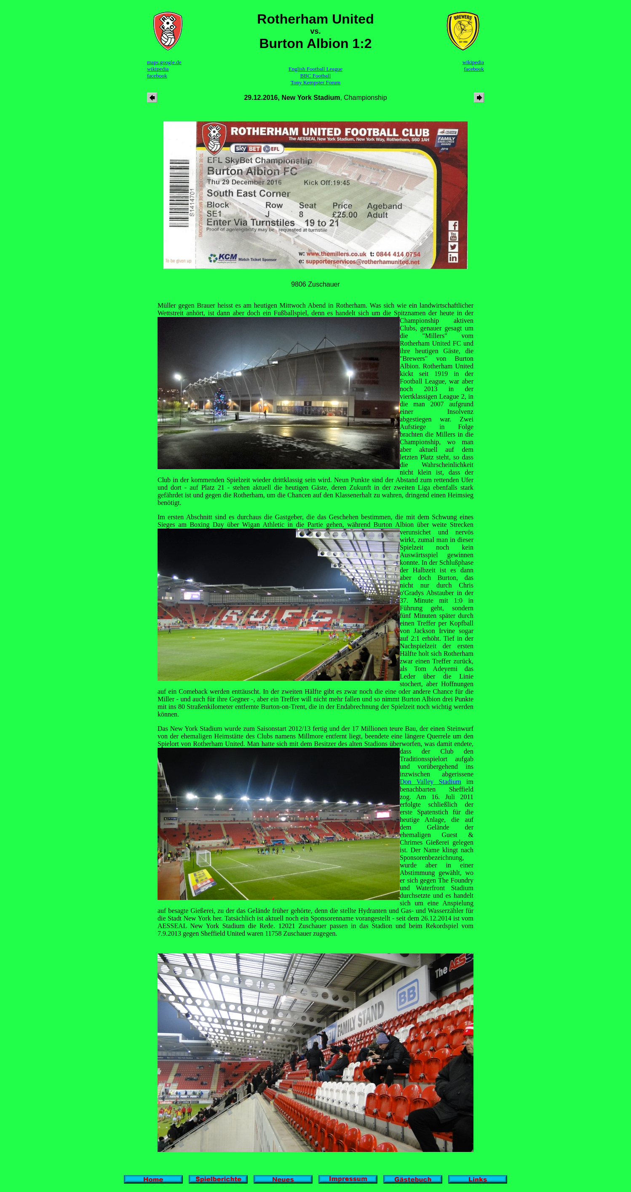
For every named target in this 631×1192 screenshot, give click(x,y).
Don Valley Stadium (430, 781)
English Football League (315, 69)
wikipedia (157, 69)
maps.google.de (164, 62)
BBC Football (315, 75)
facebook (157, 75)
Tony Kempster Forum (315, 82)
